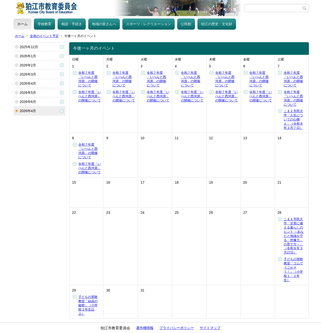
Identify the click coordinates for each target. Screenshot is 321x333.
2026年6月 (28, 102)
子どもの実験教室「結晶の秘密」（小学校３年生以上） (88, 305)
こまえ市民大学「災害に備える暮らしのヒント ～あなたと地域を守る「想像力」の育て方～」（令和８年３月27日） (294, 235)
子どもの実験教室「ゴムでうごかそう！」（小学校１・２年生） (293, 269)
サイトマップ (210, 328)
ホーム (22, 24)
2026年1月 (28, 56)
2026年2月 (28, 65)
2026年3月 (28, 74)
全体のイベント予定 (44, 36)
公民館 (186, 24)
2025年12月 (29, 47)
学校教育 (44, 24)
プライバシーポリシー (176, 328)
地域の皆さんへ (104, 24)
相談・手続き (71, 24)
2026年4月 (28, 83)
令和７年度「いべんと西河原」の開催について (88, 79)
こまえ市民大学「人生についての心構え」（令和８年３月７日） (293, 119)
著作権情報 (144, 328)
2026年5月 (28, 93)
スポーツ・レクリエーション (148, 24)
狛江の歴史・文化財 (216, 24)
